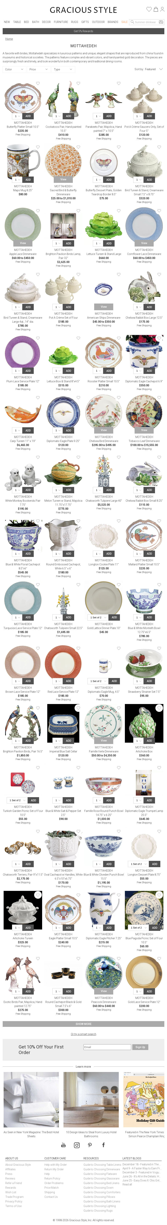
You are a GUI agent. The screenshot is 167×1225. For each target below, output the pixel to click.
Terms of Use (13, 1206)
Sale (124, 22)
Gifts (85, 22)
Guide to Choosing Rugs (98, 1210)
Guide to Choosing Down (98, 1187)
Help (47, 1173)
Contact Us (51, 1196)
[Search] (132, 22)
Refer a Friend (13, 1183)
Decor (46, 22)
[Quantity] (18, 116)
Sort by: (139, 69)
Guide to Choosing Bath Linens (102, 1201)
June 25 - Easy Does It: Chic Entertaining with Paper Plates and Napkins (142, 1180)
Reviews (10, 1178)
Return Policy (52, 1178)
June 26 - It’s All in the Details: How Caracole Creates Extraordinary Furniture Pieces (142, 1176)
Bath (35, 22)
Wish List (10, 1192)
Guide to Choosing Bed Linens (101, 1183)
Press (8, 1173)
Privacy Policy (13, 1201)
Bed (26, 22)
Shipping (49, 1192)
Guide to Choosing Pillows (100, 1196)
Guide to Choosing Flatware (100, 1173)
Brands (113, 22)
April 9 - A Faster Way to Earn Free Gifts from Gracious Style (142, 1168)
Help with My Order (55, 1164)
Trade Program (14, 1196)
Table (17, 22)
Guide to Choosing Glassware (101, 1178)
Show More (84, 1024)
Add (28, 116)
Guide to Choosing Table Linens (102, 1164)
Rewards (10, 1187)
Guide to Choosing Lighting (100, 1206)
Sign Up (140, 1047)
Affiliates (10, 1169)
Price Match (51, 1187)
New (7, 22)
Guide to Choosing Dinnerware (102, 1169)
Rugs (74, 22)
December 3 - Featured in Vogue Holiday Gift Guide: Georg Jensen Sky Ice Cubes (142, 1172)
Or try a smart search (83, 1034)
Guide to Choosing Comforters (102, 1192)
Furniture (61, 22)
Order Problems (53, 1183)
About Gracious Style (18, 1164)
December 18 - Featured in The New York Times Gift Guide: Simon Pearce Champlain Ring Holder (142, 1164)
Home (9, 38)
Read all (127, 1184)
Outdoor (98, 22)
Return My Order (54, 1169)
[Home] (83, 10)
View (63, 179)
